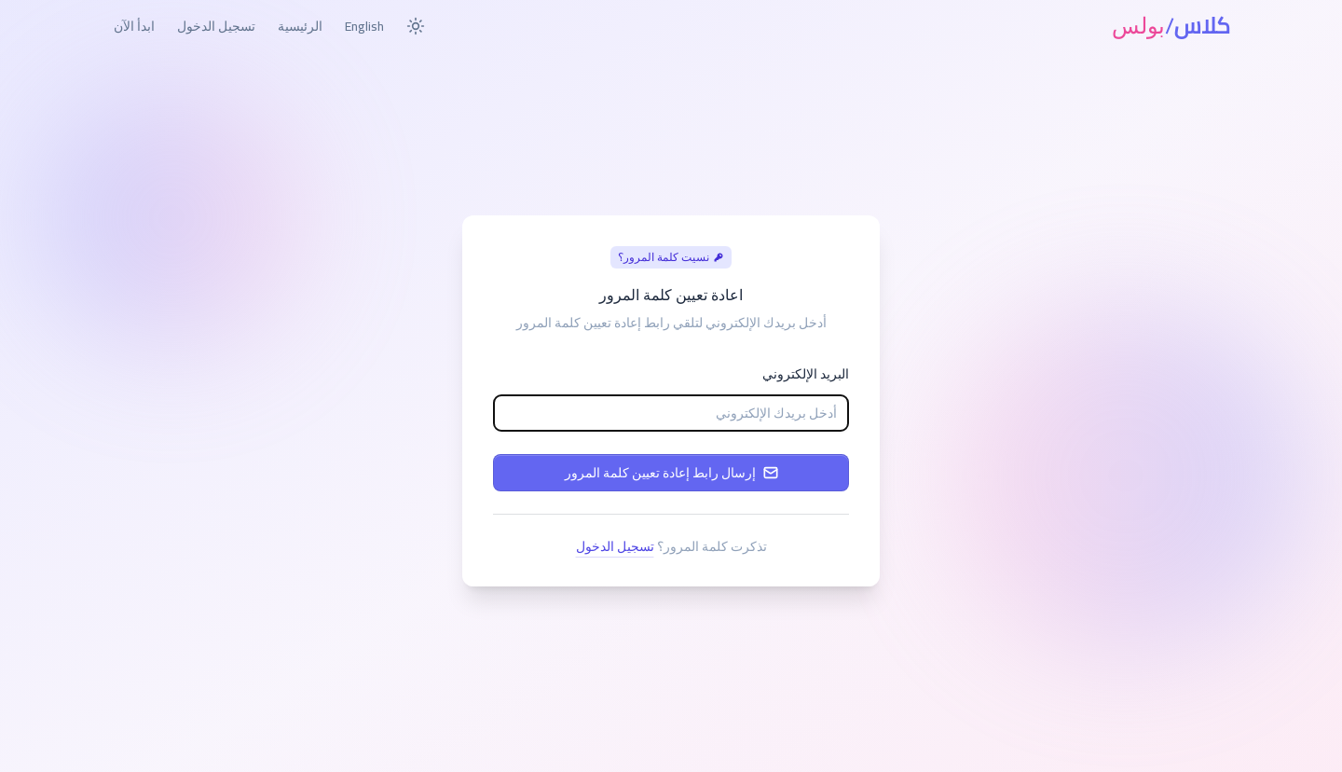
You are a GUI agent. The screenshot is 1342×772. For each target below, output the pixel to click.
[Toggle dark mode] (415, 26)
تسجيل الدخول (615, 546)
